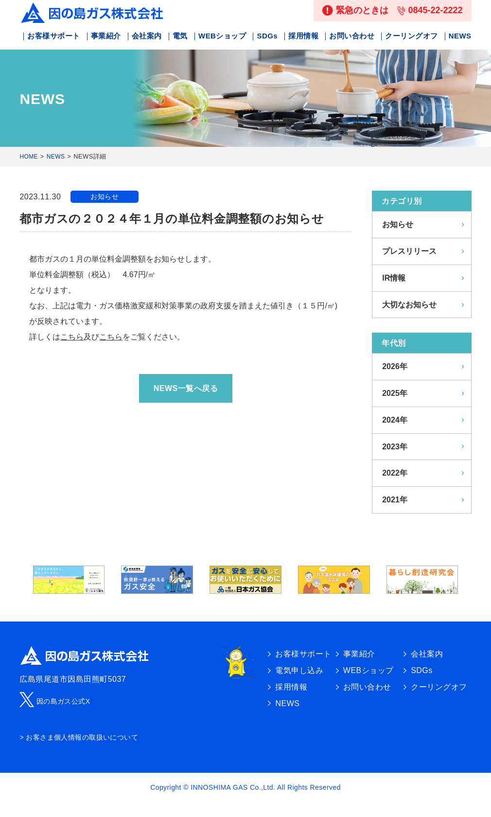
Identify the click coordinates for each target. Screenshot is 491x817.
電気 (180, 36)
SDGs (267, 36)
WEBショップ (222, 36)
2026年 (394, 366)
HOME (28, 156)
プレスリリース (409, 251)
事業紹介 (106, 36)
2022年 (394, 473)
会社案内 (147, 36)
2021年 (394, 500)
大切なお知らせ (409, 305)
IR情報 (393, 278)
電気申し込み (299, 670)
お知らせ (104, 196)
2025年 (394, 393)
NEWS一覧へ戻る (186, 388)
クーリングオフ (411, 36)
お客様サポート (53, 36)
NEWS (460, 36)
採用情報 (303, 36)
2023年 (394, 447)
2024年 (394, 420)
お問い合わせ (351, 36)
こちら (72, 337)
